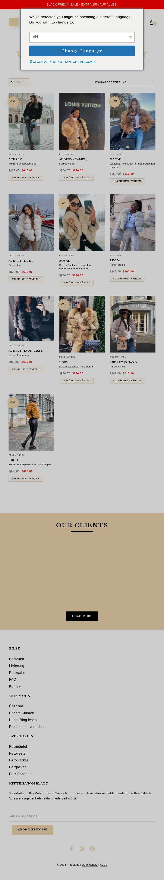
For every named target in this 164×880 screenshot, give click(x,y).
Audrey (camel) (73, 159)
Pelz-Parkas (19, 760)
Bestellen (16, 659)
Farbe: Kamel (67, 163)
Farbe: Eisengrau (19, 355)
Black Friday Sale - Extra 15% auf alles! (82, 4)
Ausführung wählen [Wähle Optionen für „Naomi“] (127, 181)
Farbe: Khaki (117, 366)
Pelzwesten (18, 753)
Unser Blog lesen (23, 720)
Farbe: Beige (117, 264)
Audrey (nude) (22, 260)
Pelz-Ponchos (20, 774)
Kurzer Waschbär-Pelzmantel (76, 366)
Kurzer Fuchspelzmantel (23, 163)
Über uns (16, 706)
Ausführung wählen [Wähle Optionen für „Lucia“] (26, 479)
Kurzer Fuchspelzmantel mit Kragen (30, 464)
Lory (63, 362)
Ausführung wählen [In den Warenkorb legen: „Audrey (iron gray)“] (26, 369)
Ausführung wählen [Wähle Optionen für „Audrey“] (26, 178)
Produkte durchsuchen (27, 727)
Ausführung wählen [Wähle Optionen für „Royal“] (76, 283)
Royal (64, 260)
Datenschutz (90, 864)
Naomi (116, 159)
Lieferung (16, 666)
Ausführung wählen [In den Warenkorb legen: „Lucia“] (127, 279)
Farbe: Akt (15, 265)
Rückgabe (17, 672)
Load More (82, 616)
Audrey (15, 159)
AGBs (103, 864)
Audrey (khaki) (123, 362)
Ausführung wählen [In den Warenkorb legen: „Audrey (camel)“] (76, 178)
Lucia (115, 260)
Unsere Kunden (21, 713)
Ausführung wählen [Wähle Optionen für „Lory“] (76, 381)
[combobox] (124, 82)
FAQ (12, 679)
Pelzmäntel (17, 154)
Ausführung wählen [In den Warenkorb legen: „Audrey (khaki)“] (127, 381)
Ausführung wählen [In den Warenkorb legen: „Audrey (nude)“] (26, 279)
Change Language (82, 50)
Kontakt (15, 686)
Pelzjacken (17, 767)
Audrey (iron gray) (26, 350)
